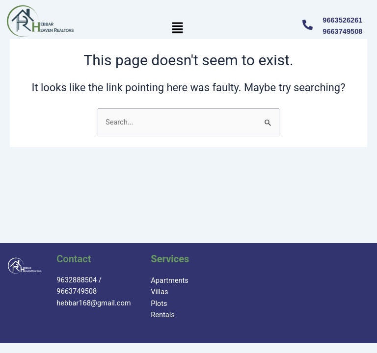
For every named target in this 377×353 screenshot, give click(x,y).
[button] (178, 28)
